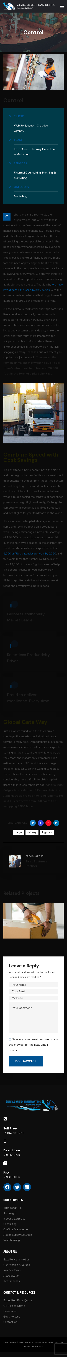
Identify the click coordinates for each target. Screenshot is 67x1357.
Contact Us (10, 1322)
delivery (32, 832)
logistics (47, 832)
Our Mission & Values (17, 1265)
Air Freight (10, 1213)
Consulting (10, 1224)
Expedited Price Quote (17, 1300)
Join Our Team (12, 1270)
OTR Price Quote (14, 1306)
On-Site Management (16, 1229)
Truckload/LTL (12, 1208)
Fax (6, 1172)
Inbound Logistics (14, 1219)
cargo (18, 832)
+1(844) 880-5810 (13, 1133)
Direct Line (11, 1150)
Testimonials (11, 1281)
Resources (10, 1311)
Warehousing (11, 1240)
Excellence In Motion (16, 1260)
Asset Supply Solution (17, 1235)
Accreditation (11, 1276)
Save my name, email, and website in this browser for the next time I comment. (33, 1044)
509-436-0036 (11, 1177)
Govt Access (11, 1317)
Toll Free (10, 1128)
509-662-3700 (11, 1155)
